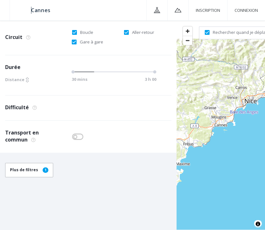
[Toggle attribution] (258, 224)
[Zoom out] (187, 40)
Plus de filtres (29, 169)
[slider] (74, 72)
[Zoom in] (187, 31)
